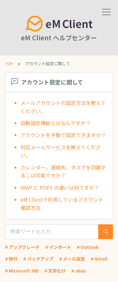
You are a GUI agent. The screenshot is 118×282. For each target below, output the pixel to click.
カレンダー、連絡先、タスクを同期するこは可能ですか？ (63, 171)
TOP (9, 63)
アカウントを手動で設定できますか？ (63, 135)
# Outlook (87, 247)
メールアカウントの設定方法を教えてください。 (63, 107)
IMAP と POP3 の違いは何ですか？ (59, 187)
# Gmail (99, 259)
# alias (78, 271)
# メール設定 (72, 259)
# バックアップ (38, 259)
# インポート (58, 247)
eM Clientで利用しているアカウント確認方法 (61, 203)
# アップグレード (22, 247)
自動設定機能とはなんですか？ (55, 123)
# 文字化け (55, 271)
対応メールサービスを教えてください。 (60, 151)
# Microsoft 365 (22, 271)
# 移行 (11, 259)
